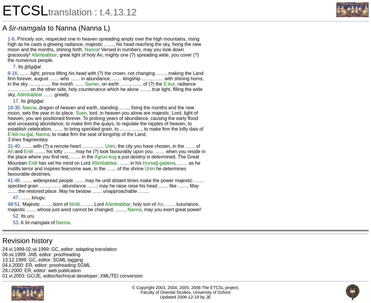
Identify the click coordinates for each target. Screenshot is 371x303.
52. (16, 216)
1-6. (12, 38)
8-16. (13, 73)
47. (16, 197)
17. (16, 101)
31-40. (14, 146)
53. (16, 222)
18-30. (14, 107)
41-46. (14, 180)
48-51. (14, 204)
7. (15, 66)
